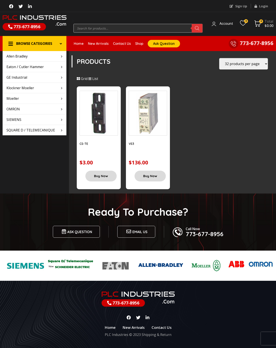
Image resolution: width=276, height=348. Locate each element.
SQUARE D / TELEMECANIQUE (34, 130)
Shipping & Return (156, 334)
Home (79, 43)
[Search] (197, 28)
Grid (82, 78)
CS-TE (84, 144)
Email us (136, 231)
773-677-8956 (24, 27)
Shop (139, 43)
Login (261, 6)
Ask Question (164, 43)
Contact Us (122, 43)
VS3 (131, 144)
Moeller (34, 98)
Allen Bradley (34, 56)
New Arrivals (98, 43)
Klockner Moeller (34, 88)
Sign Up (238, 6)
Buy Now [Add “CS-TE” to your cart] (101, 176)
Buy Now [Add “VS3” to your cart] (150, 176)
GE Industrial (34, 77)
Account (226, 24)
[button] (34, 43)
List (93, 78)
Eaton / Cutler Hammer (34, 66)
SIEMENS (34, 119)
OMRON (34, 109)
